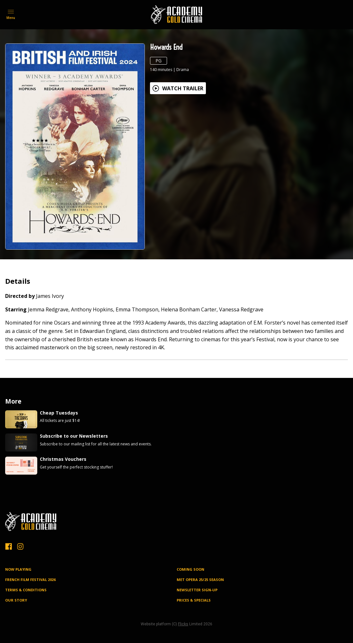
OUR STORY (16, 600)
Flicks (183, 624)
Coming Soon (190, 569)
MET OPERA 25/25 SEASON (200, 579)
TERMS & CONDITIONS (26, 589)
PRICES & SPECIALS (194, 600)
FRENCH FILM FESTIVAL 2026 (30, 579)
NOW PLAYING (18, 569)
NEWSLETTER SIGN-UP (197, 589)
